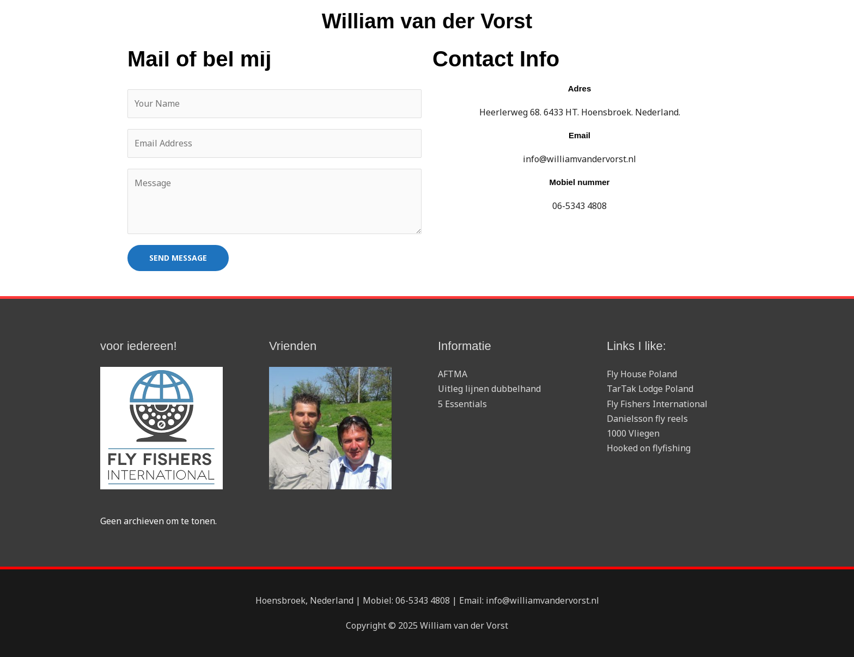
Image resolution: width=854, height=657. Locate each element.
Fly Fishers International (657, 404)
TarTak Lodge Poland (650, 389)
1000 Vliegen (633, 434)
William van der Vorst (426, 22)
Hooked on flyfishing (649, 449)
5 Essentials (462, 404)
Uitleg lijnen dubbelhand (489, 389)
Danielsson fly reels (647, 419)
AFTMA (452, 374)
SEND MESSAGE (178, 258)
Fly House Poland (642, 374)
